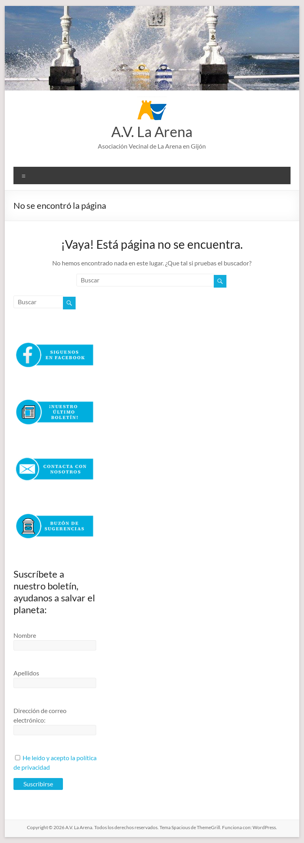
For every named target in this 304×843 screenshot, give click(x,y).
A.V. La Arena (151, 131)
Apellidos (26, 673)
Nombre (24, 635)
